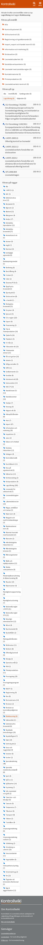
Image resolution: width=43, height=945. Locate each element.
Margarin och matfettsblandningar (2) (10, 520)
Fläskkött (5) (9, 339)
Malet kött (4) (9, 514)
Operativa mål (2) (10, 663)
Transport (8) (9, 815)
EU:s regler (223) (10, 318)
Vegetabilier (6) (9, 859)
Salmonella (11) (9, 720)
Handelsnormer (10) (10, 398)
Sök (34, 4)
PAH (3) (7, 666)
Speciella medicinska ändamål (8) (10, 769)
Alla (5, 94)
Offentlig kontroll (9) (10, 654)
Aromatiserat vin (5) (10, 236)
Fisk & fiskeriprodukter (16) (10, 330)
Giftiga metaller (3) (10, 364)
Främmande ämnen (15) (8, 351)
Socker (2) (8, 757)
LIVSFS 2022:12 (10, 146)
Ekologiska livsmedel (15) (8, 305)
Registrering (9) (10, 692)
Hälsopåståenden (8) (10, 415)
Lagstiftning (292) (10, 485)
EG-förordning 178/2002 (14, 104)
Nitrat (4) (7, 625)
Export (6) (8, 321)
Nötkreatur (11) (10, 645)
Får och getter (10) (11, 356)
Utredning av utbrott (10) (9, 848)
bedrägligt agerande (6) (8, 254)
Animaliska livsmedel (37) (8, 230)
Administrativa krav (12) (9, 199)
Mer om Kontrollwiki (8, 922)
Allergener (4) (9, 215)
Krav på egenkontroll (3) (8, 469)
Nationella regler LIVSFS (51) (10, 608)
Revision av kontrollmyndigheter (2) (10, 710)
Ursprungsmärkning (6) (10, 828)
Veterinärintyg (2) (10, 872)
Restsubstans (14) (11, 700)
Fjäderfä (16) (9, 335)
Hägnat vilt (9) (9, 410)
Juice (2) (7, 438)
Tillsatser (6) (8, 811)
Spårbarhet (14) (10, 783)
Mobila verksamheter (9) (9, 568)
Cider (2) (7, 279)
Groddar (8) (8, 375)
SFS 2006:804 (9, 172)
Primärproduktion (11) (10, 671)
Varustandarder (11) (10, 854)
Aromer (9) (8, 241)
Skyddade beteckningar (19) (9, 731)
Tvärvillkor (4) (9, 822)
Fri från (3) (8, 343)
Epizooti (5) (8, 314)
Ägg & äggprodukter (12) (9, 889)
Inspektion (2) (9, 434)
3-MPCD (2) (8, 190)
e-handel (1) (8, 300)
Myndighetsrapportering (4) (12, 592)
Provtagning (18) (10, 676)
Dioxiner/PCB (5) (10, 283)
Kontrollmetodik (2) (10, 459)
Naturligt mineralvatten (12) (9, 620)
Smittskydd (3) (9, 744)
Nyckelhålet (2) (9, 633)
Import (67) (8, 424)
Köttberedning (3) (10, 478)
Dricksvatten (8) (10, 296)
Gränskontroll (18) (10, 379)
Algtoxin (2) (8, 208)
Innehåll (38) (12, 94)
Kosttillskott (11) (10, 464)
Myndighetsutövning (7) (10, 600)
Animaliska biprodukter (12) (9, 224)
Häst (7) (7, 420)
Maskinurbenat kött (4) (9, 527)
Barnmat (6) (8, 249)
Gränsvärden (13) (10, 383)
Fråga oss (4, 940)
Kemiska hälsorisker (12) (8, 449)
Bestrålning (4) (9, 271)
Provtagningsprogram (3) (11, 682)
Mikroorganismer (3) (10, 556)
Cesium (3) (8, 275)
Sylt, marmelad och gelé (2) (9, 792)
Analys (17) (8, 219)
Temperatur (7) (9, 807)
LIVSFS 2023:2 (9, 158)
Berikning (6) (9, 267)
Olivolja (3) (8, 659)
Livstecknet (5, 937)
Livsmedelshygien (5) (10, 496)
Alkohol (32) (8, 211)
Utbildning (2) (9, 843)
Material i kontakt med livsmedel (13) (10, 533)
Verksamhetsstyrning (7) (10, 865)
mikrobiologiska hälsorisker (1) (10, 543)
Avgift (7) (7, 245)
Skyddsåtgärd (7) (10, 736)
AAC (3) (7, 194)
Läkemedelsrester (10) (11, 502)
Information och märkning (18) (10, 429)
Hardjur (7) (8, 403)
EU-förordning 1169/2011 (14, 124)
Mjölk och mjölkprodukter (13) (10, 562)
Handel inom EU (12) (10, 391)
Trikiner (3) (8, 819)
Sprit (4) (7, 776)
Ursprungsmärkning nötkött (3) (10, 837)
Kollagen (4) (8, 454)
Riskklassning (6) (10, 716)
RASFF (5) (7, 689)
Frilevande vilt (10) (11, 346)
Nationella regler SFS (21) (10, 614)
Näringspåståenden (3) (10, 639)
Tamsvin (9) (8, 803)
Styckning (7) (9, 787)
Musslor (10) (8, 582)
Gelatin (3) (8, 360)
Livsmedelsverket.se (8, 933)
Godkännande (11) (10, 372)
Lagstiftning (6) (9, 98)
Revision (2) (8, 704)
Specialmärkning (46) (10, 762)
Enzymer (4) (8, 310)
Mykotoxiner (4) (10, 586)
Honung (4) (8, 407)
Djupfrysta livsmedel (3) (8, 287)
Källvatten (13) (9, 474)
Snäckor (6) (8, 754)
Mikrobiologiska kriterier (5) (10, 550)
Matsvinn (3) (8, 539)
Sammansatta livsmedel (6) (9, 725)
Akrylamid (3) (9, 204)
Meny (40, 4)
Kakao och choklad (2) (11, 443)
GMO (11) (7, 368)
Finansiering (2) (10, 325)
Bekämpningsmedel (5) (10, 261)
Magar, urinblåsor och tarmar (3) (10, 509)
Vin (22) (7, 876)
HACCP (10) (8, 387)
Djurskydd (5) (9, 293)
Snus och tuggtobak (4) (8, 748)
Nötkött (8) (8, 649)
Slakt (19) (7, 740)
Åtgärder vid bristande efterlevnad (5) (10, 881)
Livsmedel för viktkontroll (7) (9, 490)
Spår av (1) (8, 780)
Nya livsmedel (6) (10, 629)
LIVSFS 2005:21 (10, 138)
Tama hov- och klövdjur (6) (9, 798)
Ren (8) (7, 696)
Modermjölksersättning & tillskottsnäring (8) (11, 575)
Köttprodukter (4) (10, 482)
